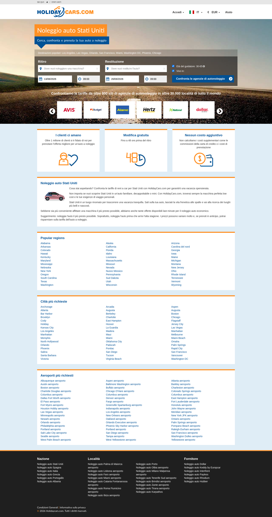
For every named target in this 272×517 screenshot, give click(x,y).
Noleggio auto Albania (49, 481)
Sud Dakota (112, 278)
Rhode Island (178, 274)
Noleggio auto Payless (196, 474)
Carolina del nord (180, 246)
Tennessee (177, 278)
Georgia (175, 250)
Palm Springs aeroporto (184, 422)
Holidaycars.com (54, 510)
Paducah (111, 345)
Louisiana (111, 257)
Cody (43, 320)
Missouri (110, 264)
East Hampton (113, 320)
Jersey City (177, 324)
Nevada (110, 267)
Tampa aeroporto (115, 436)
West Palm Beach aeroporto (56, 439)
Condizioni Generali (47, 507)
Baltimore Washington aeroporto (123, 384)
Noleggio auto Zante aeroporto (152, 484)
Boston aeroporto (50, 387)
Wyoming (176, 284)
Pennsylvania (113, 274)
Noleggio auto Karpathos (149, 491)
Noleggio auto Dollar (195, 464)
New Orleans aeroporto (118, 415)
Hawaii (44, 253)
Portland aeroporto (51, 429)
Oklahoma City (114, 341)
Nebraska (46, 267)
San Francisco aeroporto (184, 432)
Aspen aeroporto (115, 380)
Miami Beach (178, 338)
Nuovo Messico (114, 271)
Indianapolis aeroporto (118, 408)
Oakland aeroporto (116, 419)
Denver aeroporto (115, 398)
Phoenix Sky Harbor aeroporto (122, 425)
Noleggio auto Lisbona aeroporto (105, 471)
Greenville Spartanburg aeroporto (124, 405)
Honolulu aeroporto (181, 405)
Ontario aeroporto (180, 419)
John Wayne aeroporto (183, 408)
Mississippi (46, 264)
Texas (44, 281)
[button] (196, 12)
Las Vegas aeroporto (52, 412)
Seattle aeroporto (50, 436)
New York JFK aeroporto (184, 415)
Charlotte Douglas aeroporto (56, 391)
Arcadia (110, 306)
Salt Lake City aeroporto (54, 432)
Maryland (46, 260)
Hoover (110, 324)
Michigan (176, 260)
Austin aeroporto (49, 384)
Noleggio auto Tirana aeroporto (152, 488)
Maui (108, 334)
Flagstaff (175, 320)
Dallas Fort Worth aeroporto (55, 398)
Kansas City (47, 327)
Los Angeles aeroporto (118, 412)
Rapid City (176, 348)
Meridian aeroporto (181, 412)
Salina (44, 352)
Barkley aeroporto (180, 384)
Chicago (156, 53)
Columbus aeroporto (52, 394)
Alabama (45, 243)
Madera (110, 331)
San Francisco (107, 53)
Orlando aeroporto (50, 422)
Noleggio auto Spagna (49, 467)
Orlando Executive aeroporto (121, 422)
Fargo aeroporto (114, 401)
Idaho (109, 253)
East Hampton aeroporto (184, 398)
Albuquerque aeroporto (53, 380)
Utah (108, 281)
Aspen (174, 306)
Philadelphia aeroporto (53, 425)
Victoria (45, 358)
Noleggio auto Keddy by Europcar (202, 467)
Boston (175, 313)
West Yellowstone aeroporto (121, 439)
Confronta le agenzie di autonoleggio (204, 78)
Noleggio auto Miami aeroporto (104, 478)
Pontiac (110, 348)
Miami (119, 53)
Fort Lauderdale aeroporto (185, 401)
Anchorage (46, 306)
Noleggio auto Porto (147, 464)
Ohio (173, 271)
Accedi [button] (178, 12)
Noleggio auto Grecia (48, 474)
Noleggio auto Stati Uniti (50, 464)
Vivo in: (178, 71)
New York (46, 271)
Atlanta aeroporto (180, 380)
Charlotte (111, 317)
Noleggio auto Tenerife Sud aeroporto (156, 478)
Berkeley (110, 313)
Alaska (109, 243)
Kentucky (46, 257)
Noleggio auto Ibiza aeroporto (104, 495)
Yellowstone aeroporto (183, 439)
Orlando (93, 53)
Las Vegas (82, 53)
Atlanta (44, 310)
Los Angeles (68, 53)
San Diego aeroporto (117, 432)
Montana (176, 264)
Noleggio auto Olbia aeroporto (152, 467)
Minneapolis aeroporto (53, 415)
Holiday (45, 324)
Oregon (45, 274)
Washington (47, 284)
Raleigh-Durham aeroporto (185, 429)
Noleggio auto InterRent (197, 471)
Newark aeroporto (50, 419)
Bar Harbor (46, 313)
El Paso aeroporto (50, 401)
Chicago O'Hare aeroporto (120, 391)
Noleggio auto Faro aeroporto (104, 474)
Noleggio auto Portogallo (50, 478)
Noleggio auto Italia (47, 471)
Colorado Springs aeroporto (186, 391)
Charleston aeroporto (182, 387)
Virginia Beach (114, 358)
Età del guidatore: (188, 66)
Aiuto (228, 12)
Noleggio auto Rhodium (197, 478)
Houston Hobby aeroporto (54, 408)
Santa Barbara (48, 355)
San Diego (111, 352)
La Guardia (112, 327)
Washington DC (132, 53)
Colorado (45, 250)
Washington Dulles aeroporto (186, 436)
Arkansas (46, 246)
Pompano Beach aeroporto (185, 425)
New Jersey (177, 267)
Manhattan (177, 331)
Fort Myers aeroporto (52, 405)
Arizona (175, 243)
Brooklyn (45, 317)
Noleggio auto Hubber (196, 481)
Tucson (110, 355)
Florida (109, 250)
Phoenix (146, 53)
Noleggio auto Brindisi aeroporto (153, 481)
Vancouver (177, 355)
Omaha (175, 341)
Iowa (173, 253)
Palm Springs (178, 345)
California (111, 246)
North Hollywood (49, 341)
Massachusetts (114, 260)
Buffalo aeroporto (115, 387)
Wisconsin (111, 284)
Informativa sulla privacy (73, 507)
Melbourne (177, 334)
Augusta (110, 310)
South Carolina (49, 278)
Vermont (175, 281)
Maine (174, 257)
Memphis (45, 338)
